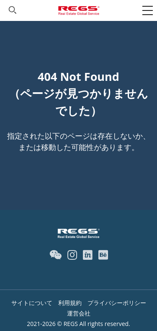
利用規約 (70, 303)
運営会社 (78, 313)
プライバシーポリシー (117, 303)
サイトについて (31, 303)
